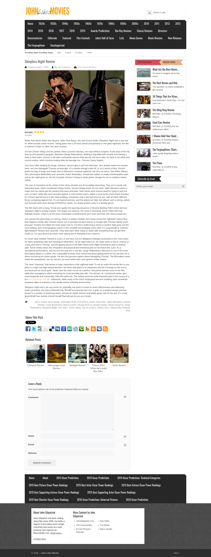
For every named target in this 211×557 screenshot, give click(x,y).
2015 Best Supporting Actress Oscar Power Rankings (54, 492)
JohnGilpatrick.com (85, 521)
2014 (30, 31)
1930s (53, 23)
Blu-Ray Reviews (123, 31)
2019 (82, 31)
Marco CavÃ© (69, 305)
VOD (128, 310)
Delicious (51, 328)
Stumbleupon (69, 328)
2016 (51, 31)
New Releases (174, 38)
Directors (162, 31)
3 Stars (89, 52)
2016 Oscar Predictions (137, 500)
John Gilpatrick (63, 67)
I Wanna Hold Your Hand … (165, 136)
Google (63, 328)
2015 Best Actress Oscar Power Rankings (141, 485)
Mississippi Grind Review (56, 367)
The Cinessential (84, 525)
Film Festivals (83, 38)
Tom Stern (63, 307)
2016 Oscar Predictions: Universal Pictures (97, 500)
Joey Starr (101, 302)
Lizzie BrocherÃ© (54, 305)
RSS (105, 328)
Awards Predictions (100, 31)
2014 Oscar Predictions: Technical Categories (138, 478)
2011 (156, 23)
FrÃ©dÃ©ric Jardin (86, 302)
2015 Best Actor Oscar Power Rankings (94, 485)
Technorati (81, 328)
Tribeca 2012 (103, 307)
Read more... (56, 533)
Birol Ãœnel (54, 302)
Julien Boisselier (114, 302)
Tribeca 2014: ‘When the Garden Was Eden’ (98, 368)
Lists (121, 38)
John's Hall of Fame (104, 38)
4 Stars (68, 52)
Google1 (40, 328)
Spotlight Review (77, 365)
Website (32, 453)
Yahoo (87, 328)
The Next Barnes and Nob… (165, 83)
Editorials (52, 38)
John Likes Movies (49, 553)
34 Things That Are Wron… (165, 96)
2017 (61, 31)
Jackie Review (119, 365)
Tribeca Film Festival (120, 307)
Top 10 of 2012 (89, 307)
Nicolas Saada (100, 305)
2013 (177, 23)
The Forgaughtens (36, 45)
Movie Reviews (155, 38)
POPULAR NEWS (144, 62)
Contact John (39, 539)
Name (33, 436)
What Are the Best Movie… (165, 69)
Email (45, 328)
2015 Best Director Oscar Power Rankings (49, 500)
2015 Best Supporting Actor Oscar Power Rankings (111, 492)
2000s (135, 23)
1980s (111, 23)
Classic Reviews (145, 31)
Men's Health (106, 529)
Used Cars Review (161, 122)
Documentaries (35, 38)
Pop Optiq (104, 521)
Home (30, 23)
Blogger (93, 328)
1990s (123, 23)
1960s (88, 23)
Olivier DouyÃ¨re (115, 305)
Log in (176, 553)
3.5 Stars (78, 52)
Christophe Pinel (68, 302)
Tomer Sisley (75, 307)
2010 (146, 23)
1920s (42, 23)
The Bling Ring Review (163, 110)
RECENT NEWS (169, 62)
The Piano (157, 163)
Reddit (75, 328)
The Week (104, 525)
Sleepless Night (49, 307)
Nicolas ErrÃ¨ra (85, 305)
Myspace (99, 328)
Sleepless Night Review (40, 61)
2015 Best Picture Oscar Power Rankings (48, 485)
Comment (33, 397)
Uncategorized (57, 45)
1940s (65, 23)
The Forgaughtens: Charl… (165, 149)
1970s (100, 23)
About (45, 478)
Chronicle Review (35, 365)
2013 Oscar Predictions (67, 478)
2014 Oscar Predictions (98, 478)
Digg (57, 328)
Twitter (34, 328)
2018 (72, 31)
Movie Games (136, 38)
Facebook (28, 328)
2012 (167, 23)
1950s (77, 23)
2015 (40, 31)
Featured (66, 38)
